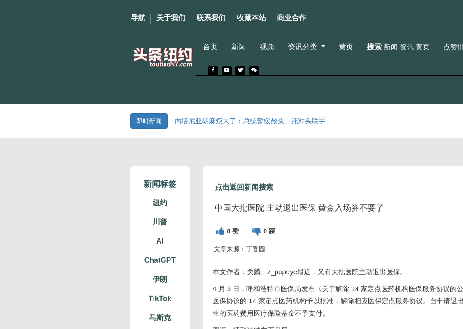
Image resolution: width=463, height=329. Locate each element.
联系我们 (211, 17)
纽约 (160, 215)
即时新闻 (149, 121)
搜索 (374, 47)
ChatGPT (160, 273)
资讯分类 (303, 47)
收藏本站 (251, 17)
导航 (138, 17)
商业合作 (291, 17)
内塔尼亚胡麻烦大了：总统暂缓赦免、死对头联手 (250, 121)
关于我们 (171, 17)
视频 (267, 47)
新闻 (238, 47)
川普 (160, 235)
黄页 (346, 47)
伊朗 (160, 292)
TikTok (160, 311)
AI (160, 254)
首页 (210, 47)
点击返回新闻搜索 (244, 200)
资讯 (407, 47)
